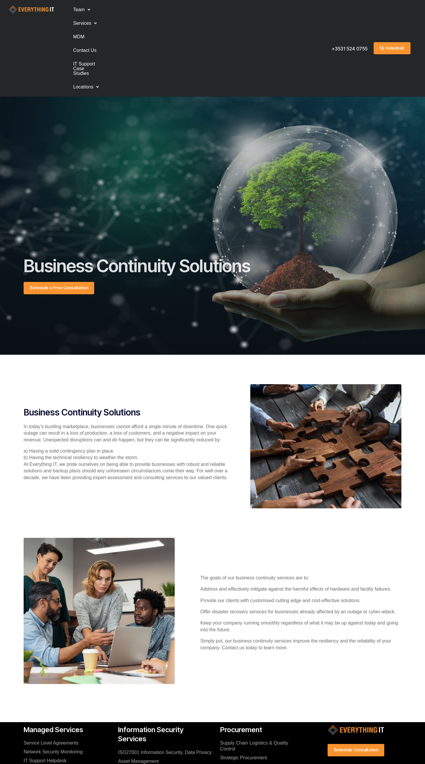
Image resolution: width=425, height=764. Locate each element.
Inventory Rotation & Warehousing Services (256, 717)
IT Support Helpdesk (45, 684)
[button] (82, 10)
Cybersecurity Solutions (143, 693)
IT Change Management (143, 702)
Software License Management (252, 690)
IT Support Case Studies (210, 9)
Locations (257, 9)
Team (81, 9)
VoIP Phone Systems (46, 702)
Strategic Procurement (243, 681)
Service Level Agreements (51, 666)
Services (111, 9)
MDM (137, 9)
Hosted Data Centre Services (54, 693)
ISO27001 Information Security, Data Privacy (165, 675)
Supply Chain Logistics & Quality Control (254, 669)
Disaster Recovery (137, 720)
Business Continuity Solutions (149, 711)
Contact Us (163, 9)
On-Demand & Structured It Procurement (248, 702)
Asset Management (138, 684)
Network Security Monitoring (53, 675)
